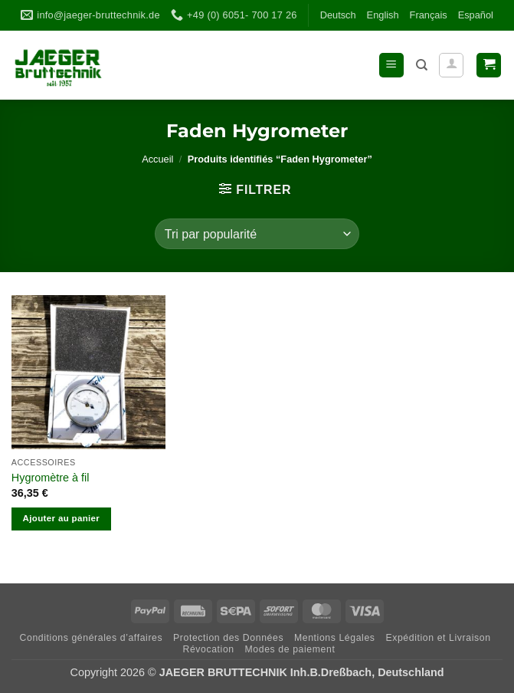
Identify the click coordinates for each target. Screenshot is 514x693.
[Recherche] (421, 65)
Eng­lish (383, 15)
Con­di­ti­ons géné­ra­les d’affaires (91, 637)
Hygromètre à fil (50, 477)
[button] (391, 65)
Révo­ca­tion (208, 649)
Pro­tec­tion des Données (228, 637)
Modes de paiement (290, 649)
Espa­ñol (475, 15)
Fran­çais (428, 15)
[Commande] (257, 233)
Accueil (157, 159)
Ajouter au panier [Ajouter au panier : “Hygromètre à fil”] (61, 518)
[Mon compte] (451, 65)
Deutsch (338, 15)
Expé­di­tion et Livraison (437, 637)
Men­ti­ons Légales (334, 637)
